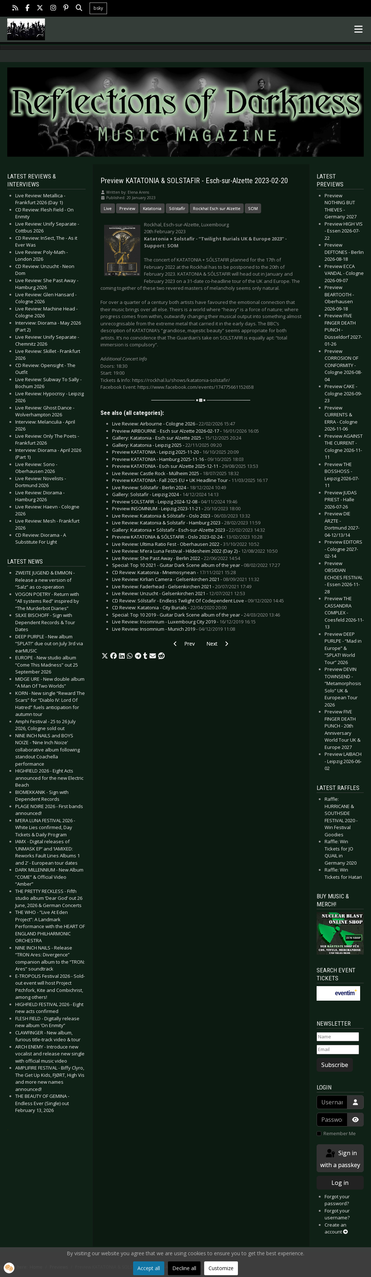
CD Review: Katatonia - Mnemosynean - (174, 572)
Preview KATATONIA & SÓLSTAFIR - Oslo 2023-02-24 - (187, 537)
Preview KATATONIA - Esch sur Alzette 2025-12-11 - (185, 466)
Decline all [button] (184, 1268)
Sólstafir (177, 208)
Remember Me (339, 1133)
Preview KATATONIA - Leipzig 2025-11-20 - (175, 452)
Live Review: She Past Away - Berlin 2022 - (176, 558)
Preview (127, 208)
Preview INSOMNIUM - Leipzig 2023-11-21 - (176, 508)
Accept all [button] (148, 1268)
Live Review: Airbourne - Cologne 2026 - (173, 423)
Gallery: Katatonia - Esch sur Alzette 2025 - (176, 437)
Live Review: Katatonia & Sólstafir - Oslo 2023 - (181, 515)
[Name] (338, 1037)
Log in (340, 1183)
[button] (105, 656)
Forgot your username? (337, 1214)
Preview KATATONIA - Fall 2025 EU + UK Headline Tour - (190, 480)
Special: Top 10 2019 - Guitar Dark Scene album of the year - (196, 614)
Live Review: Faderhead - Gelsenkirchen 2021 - (181, 586)
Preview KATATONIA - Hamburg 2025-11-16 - (178, 459)
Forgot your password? (337, 1200)
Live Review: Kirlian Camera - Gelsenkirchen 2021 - (185, 579)
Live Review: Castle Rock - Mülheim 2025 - (175, 473)
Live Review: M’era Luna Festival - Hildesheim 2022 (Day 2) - (194, 551)
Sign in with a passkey (340, 1158)
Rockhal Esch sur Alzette (216, 208)
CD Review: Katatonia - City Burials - (169, 607)
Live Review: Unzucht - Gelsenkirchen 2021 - (178, 593)
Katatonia (152, 208)
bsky (98, 8)
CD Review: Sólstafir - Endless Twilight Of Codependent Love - (198, 600)
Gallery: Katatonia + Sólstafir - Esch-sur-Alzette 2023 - (188, 530)
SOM (253, 208)
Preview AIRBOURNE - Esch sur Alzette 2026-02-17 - (185, 431)
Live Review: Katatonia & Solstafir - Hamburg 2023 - (186, 522)
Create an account (336, 1228)
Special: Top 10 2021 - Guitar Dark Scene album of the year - (196, 565)
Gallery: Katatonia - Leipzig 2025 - (167, 445)
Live (108, 208)
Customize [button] (221, 1268)
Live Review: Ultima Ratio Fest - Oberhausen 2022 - (185, 544)
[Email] (338, 1049)
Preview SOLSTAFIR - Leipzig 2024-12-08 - (174, 501)
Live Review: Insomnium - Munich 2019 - (173, 629)
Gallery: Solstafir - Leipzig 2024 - (165, 494)
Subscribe (334, 1065)
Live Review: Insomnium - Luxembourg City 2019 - (184, 621)
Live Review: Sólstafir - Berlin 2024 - (169, 487)
